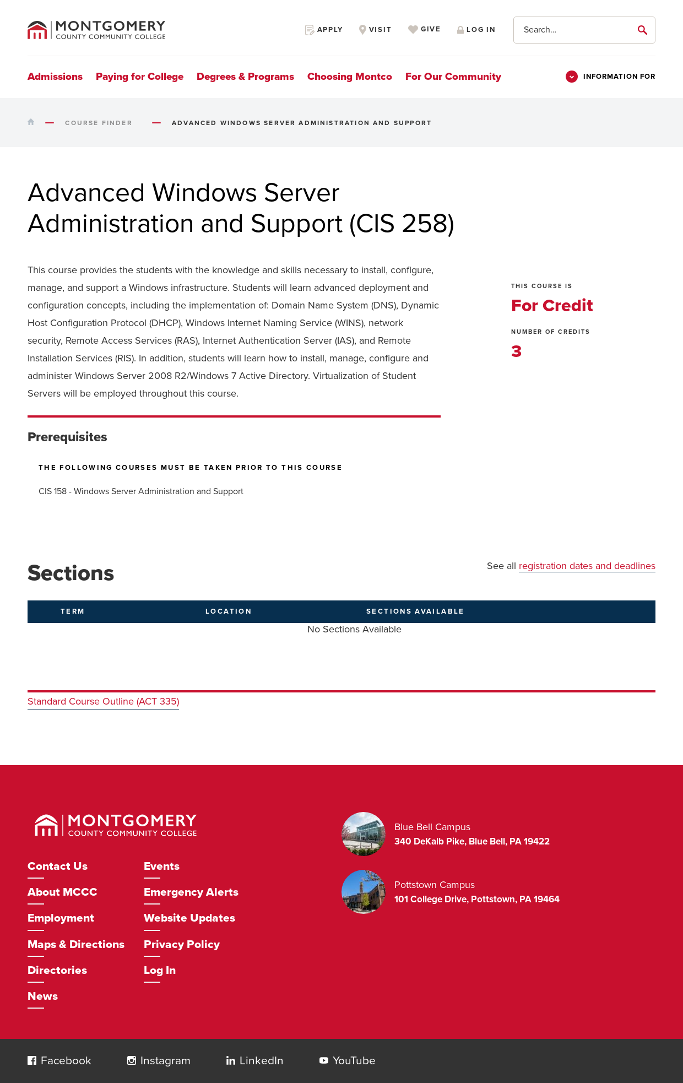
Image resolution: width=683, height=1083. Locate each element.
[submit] (644, 30)
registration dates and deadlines (587, 566)
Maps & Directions (76, 944)
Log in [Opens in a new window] (476, 29)
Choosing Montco (349, 77)
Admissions (55, 77)
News (43, 996)
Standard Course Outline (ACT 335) (103, 701)
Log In (160, 970)
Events (162, 866)
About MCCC (62, 892)
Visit (375, 29)
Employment (61, 918)
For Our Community (453, 77)
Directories (57, 970)
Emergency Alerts (191, 892)
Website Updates (189, 918)
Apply (324, 29)
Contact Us (58, 866)
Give (424, 29)
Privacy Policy (182, 944)
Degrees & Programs (245, 77)
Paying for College (139, 77)
